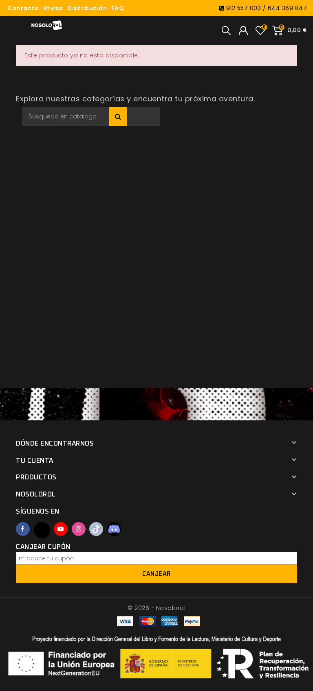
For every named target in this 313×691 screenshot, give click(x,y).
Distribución (87, 8)
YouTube (61, 529)
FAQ (117, 8)
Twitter (42, 530)
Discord (114, 529)
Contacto (23, 8)
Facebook (23, 529)
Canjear (156, 574)
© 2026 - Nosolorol (156, 608)
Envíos (53, 8)
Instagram (79, 529)
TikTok (96, 529)
